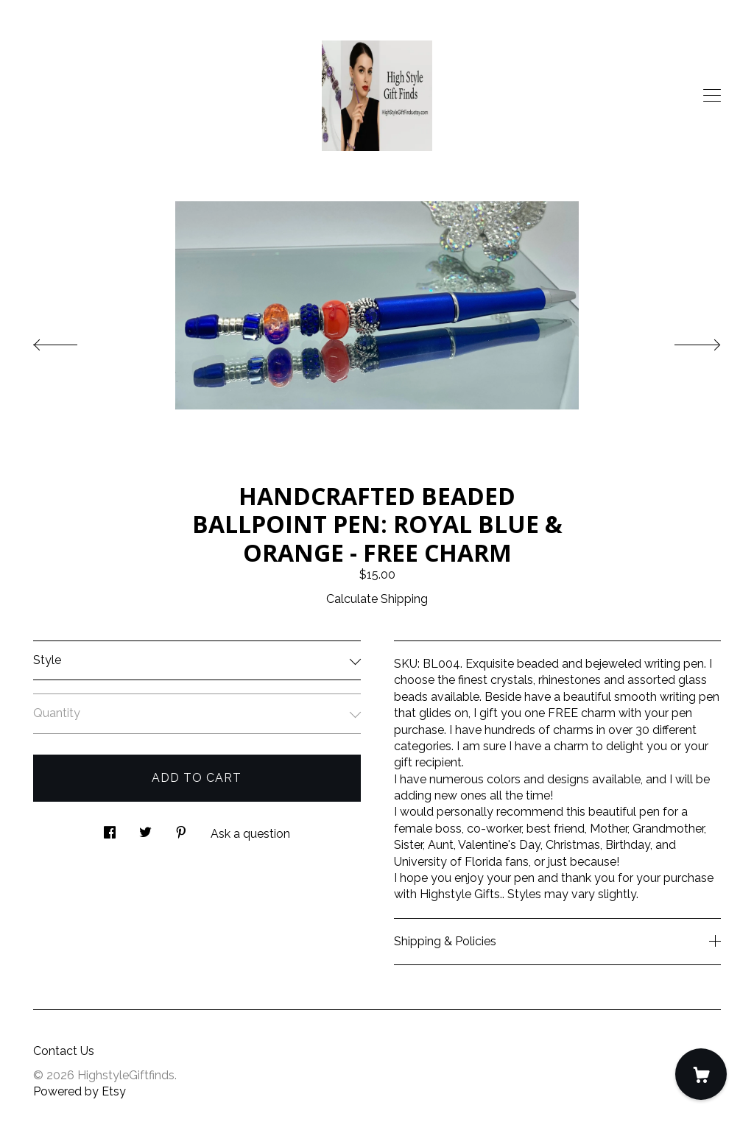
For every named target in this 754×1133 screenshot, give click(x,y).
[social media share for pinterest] (181, 828)
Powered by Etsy (79, 1091)
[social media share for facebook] (110, 828)
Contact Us (63, 1051)
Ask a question (250, 834)
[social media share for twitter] (145, 828)
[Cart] (701, 1074)
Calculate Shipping (377, 599)
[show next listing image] (684, 341)
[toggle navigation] (712, 95)
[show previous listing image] (70, 341)
